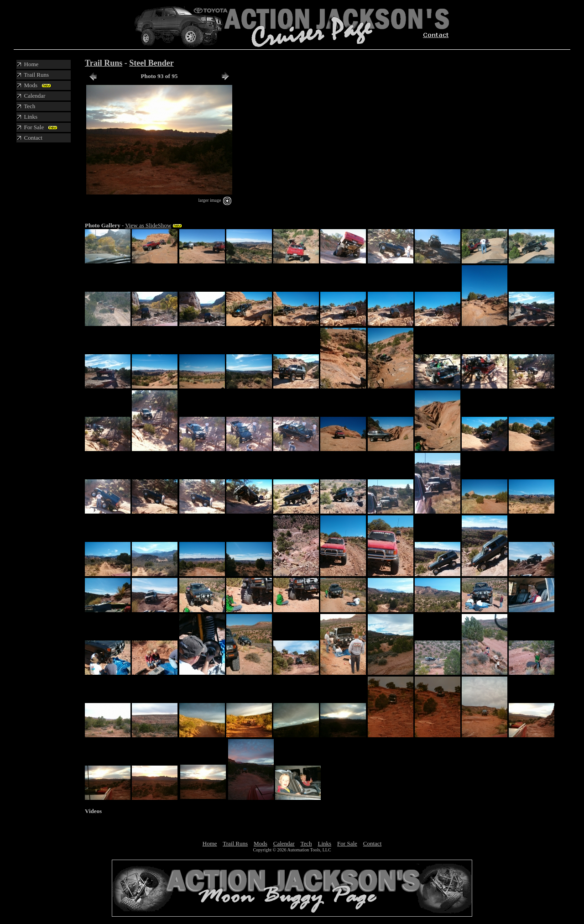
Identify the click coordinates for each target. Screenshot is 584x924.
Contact (372, 843)
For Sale (347, 843)
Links (324, 843)
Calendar (284, 843)
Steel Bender (151, 63)
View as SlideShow (148, 225)
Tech (306, 843)
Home (210, 843)
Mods (260, 843)
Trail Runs (103, 63)
